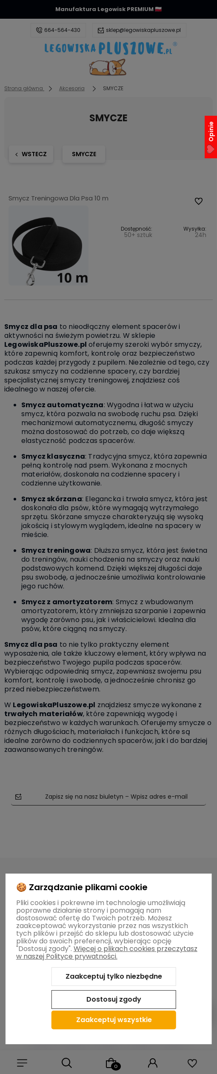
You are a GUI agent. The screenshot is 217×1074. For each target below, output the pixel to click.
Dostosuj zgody (113, 999)
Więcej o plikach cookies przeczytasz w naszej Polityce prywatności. (106, 952)
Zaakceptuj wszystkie (114, 1020)
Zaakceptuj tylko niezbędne (114, 976)
